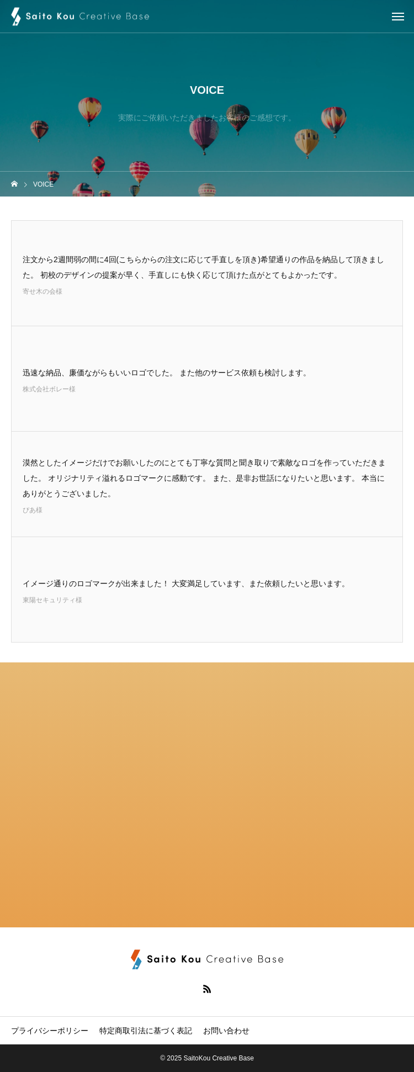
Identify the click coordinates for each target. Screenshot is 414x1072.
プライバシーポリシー (49, 1030)
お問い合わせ (226, 1030)
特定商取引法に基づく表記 (145, 1030)
